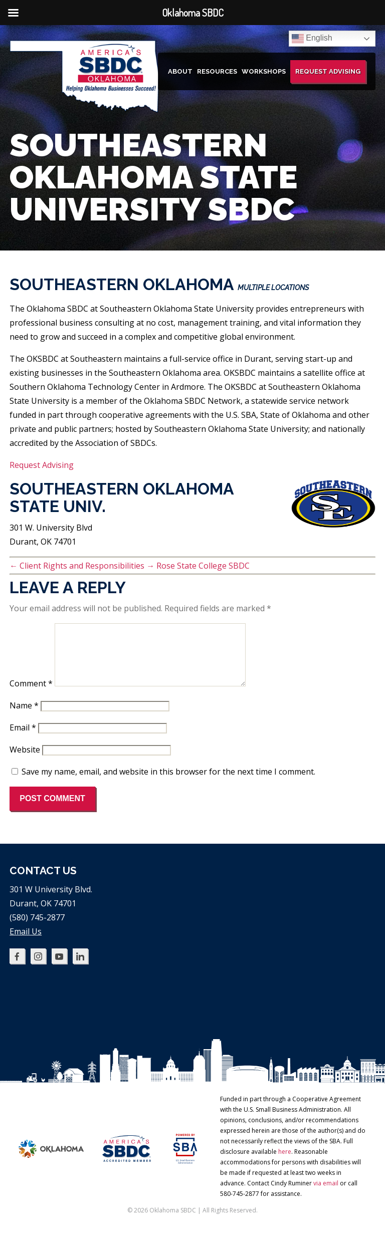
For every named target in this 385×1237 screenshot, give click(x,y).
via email (325, 1195)
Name (24, 717)
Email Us (26, 943)
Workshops (264, 71)
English (312, 39)
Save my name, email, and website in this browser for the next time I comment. (168, 783)
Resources (217, 71)
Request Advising (327, 71)
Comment (31, 695)
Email (23, 739)
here (284, 1163)
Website (25, 761)
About (180, 71)
